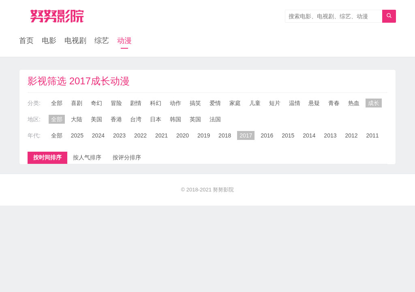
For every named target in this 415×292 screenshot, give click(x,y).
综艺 (101, 40)
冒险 (116, 103)
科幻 (155, 103)
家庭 (235, 103)
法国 (215, 119)
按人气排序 (87, 157)
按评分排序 (127, 157)
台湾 (135, 119)
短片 (274, 103)
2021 (161, 135)
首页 (26, 40)
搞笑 (195, 103)
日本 (155, 119)
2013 (330, 135)
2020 (182, 135)
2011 (372, 135)
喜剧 (76, 103)
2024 (98, 135)
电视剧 (75, 40)
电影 (49, 40)
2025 (77, 135)
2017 (246, 135)
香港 (116, 119)
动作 (175, 103)
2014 (309, 135)
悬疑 (314, 103)
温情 (294, 103)
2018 (224, 135)
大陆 (76, 119)
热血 (353, 103)
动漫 (124, 40)
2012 (351, 135)
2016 (267, 135)
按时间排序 (47, 157)
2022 (140, 135)
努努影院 (223, 190)
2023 (119, 135)
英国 (195, 119)
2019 (203, 135)
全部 (56, 103)
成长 (373, 103)
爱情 (215, 103)
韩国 (175, 119)
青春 (334, 103)
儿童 (255, 103)
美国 (96, 119)
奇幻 (96, 103)
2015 (288, 135)
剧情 (135, 103)
